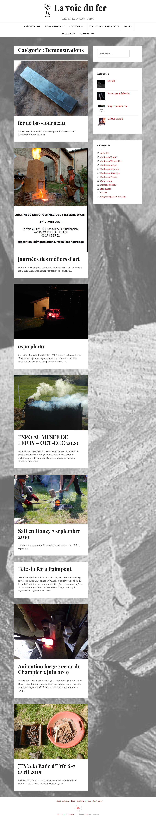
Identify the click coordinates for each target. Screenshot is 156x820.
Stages (128, 26)
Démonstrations (108, 184)
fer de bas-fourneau (41, 122)
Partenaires (87, 33)
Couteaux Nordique (110, 172)
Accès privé (97, 801)
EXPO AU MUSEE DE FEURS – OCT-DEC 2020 (48, 439)
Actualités (68, 33)
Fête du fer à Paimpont (45, 568)
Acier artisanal (54, 26)
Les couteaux (77, 26)
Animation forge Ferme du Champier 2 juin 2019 (49, 669)
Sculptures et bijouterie (104, 26)
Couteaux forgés (108, 165)
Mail (73, 801)
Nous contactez (63, 801)
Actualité (105, 153)
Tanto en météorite (118, 93)
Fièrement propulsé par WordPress (66, 814)
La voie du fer (80, 7)
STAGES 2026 (115, 118)
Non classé (105, 188)
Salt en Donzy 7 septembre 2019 (49, 533)
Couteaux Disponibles (111, 161)
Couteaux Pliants (108, 176)
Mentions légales (84, 801)
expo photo (31, 346)
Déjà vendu (106, 180)
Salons (103, 192)
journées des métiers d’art (49, 258)
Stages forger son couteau (113, 196)
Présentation (32, 26)
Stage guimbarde (117, 106)
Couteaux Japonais (109, 169)
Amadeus (85, 814)
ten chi (111, 80)
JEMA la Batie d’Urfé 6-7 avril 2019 (46, 768)
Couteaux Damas (108, 157)
